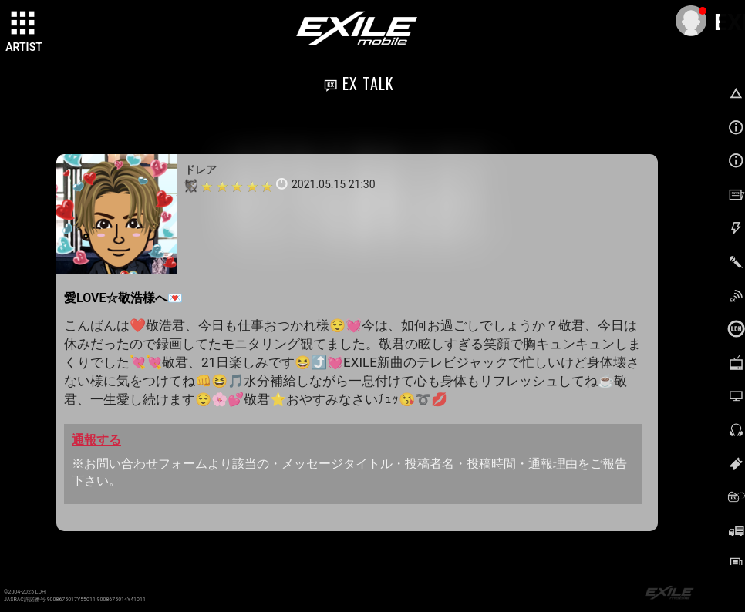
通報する (96, 439)
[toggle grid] (24, 24)
